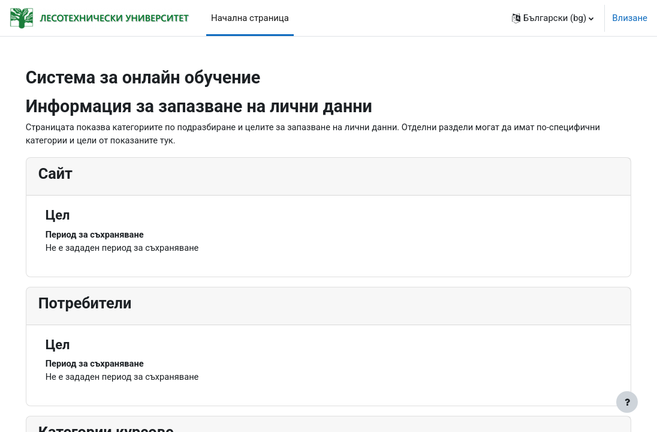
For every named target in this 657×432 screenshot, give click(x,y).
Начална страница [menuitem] (250, 18)
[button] (553, 18)
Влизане (629, 18)
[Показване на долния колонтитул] (627, 402)
